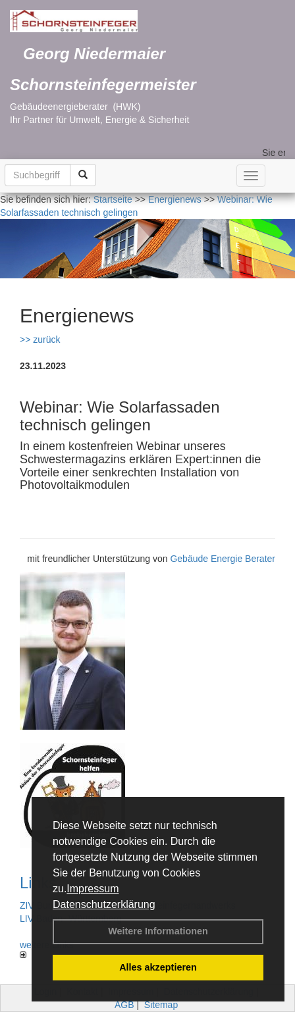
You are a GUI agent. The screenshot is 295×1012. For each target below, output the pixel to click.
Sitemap (161, 1004)
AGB (124, 1004)
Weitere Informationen (158, 931)
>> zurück (40, 339)
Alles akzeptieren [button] (158, 967)
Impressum (93, 888)
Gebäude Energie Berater (222, 558)
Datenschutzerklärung (104, 904)
